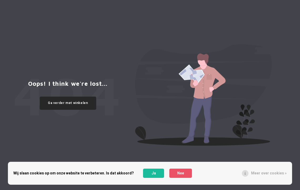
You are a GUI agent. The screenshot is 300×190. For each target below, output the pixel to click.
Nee (180, 173)
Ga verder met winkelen (68, 103)
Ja (153, 173)
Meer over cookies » (269, 173)
